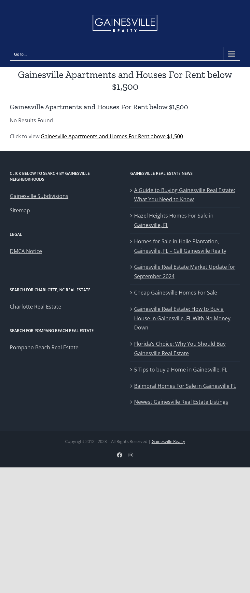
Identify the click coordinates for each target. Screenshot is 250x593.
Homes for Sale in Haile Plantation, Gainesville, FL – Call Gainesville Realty (180, 246)
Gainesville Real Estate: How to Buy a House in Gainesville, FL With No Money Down (182, 318)
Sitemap (20, 210)
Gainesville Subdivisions (39, 196)
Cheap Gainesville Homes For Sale (175, 292)
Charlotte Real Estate (35, 306)
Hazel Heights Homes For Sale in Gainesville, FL (174, 220)
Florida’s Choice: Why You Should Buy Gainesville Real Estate (180, 348)
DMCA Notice (26, 251)
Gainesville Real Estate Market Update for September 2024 (184, 271)
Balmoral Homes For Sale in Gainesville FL (185, 385)
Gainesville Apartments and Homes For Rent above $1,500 (112, 136)
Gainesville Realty (168, 441)
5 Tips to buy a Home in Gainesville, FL (180, 369)
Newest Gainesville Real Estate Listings (181, 401)
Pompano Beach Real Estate (44, 347)
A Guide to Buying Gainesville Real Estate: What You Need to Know (184, 195)
